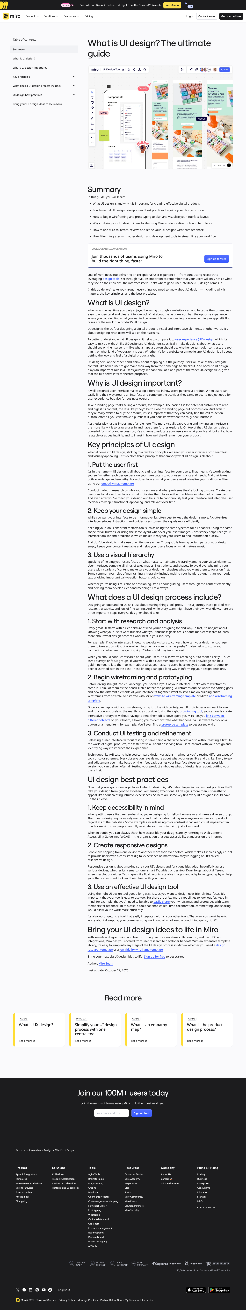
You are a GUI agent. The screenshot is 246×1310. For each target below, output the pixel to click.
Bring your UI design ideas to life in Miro (37, 104)
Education (202, 1192)
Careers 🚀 (167, 1178)
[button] (216, 259)
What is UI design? (24, 58)
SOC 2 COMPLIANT (122, 1263)
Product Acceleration (63, 1178)
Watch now (172, 5)
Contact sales (206, 16)
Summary (19, 49)
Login (189, 16)
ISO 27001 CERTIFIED (101, 1263)
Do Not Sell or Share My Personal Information (127, 1300)
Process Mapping (97, 1241)
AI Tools (92, 1246)
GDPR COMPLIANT (142, 1263)
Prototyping (94, 1210)
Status (128, 1192)
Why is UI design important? (30, 67)
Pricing (89, 16)
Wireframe (94, 1214)
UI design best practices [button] (44, 95)
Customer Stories (134, 1174)
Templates (21, 1178)
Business (202, 1178)
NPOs (200, 1201)
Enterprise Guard (25, 1192)
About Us (166, 1174)
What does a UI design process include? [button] (44, 86)
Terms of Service (46, 1300)
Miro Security (132, 1210)
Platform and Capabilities (66, 1187)
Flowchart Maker (97, 1205)
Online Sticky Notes (98, 1196)
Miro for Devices (24, 1187)
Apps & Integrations (26, 1174)
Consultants (203, 1187)
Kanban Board (96, 1237)
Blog (127, 1187)
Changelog (21, 1201)
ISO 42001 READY (80, 1263)
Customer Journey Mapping (103, 1201)
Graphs (92, 1187)
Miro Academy (132, 1178)
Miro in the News (170, 1183)
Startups (202, 1196)
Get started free (231, 16)
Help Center (131, 1183)
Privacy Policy (67, 1300)
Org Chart (93, 1223)
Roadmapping (96, 1232)
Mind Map (93, 1192)
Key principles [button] (44, 76)
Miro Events (131, 1201)
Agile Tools (94, 1174)
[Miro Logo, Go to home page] (11, 16)
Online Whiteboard (98, 1219)
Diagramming (95, 1183)
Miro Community (134, 1196)
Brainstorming (96, 1178)
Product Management (100, 1228)
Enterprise (203, 1183)
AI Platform (58, 1174)
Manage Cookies (88, 1300)
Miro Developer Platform (29, 1183)
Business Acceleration (64, 1183)
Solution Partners (134, 1205)
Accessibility (22, 1196)
